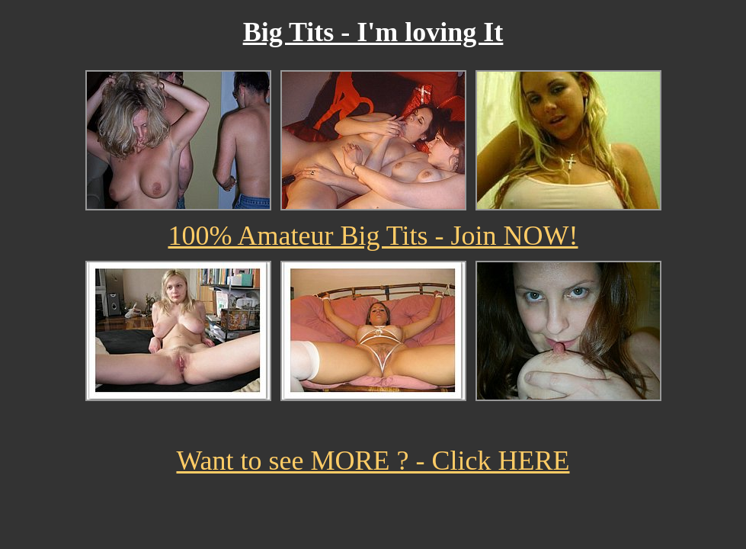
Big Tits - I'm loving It (373, 32)
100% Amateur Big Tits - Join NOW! (373, 235)
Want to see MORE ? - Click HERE (372, 460)
